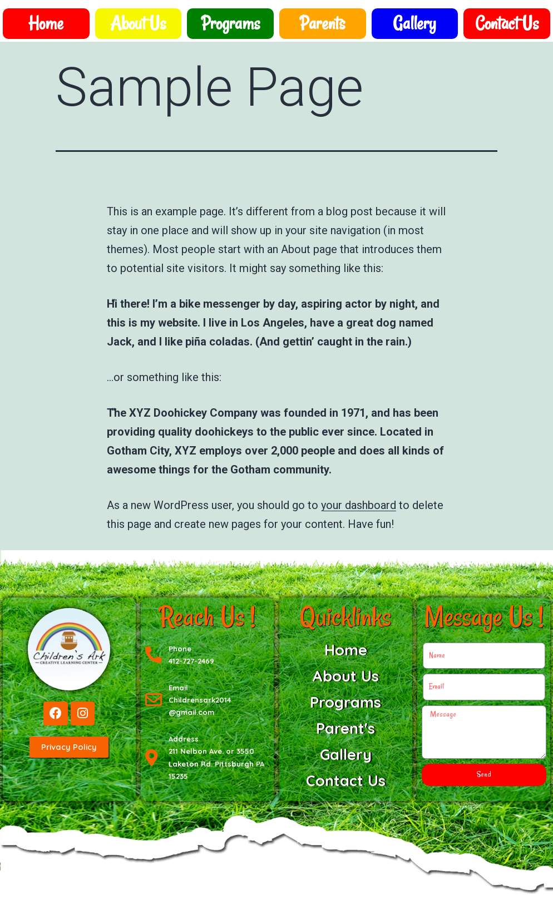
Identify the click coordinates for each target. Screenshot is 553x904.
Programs (230, 23)
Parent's (345, 728)
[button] (69, 748)
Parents (322, 23)
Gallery (414, 23)
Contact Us (507, 23)
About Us (138, 23)
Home (45, 23)
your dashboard (358, 505)
